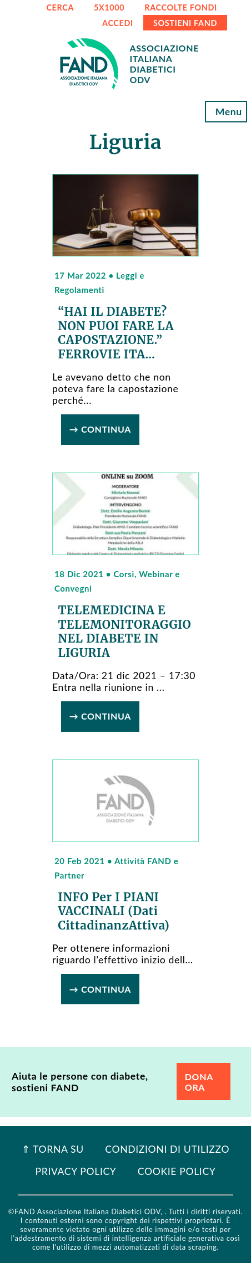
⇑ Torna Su (53, 1149)
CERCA (60, 7)
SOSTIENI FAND (185, 23)
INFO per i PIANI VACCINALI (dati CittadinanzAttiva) (113, 911)
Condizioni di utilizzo (167, 1149)
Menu (226, 111)
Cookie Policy (177, 1171)
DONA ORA (199, 1081)
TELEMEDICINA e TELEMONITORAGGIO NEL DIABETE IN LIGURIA (124, 631)
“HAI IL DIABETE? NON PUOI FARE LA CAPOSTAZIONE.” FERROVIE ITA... (116, 333)
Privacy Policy (76, 1171)
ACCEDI (117, 23)
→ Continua (100, 429)
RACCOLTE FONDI (180, 7)
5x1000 (109, 7)
